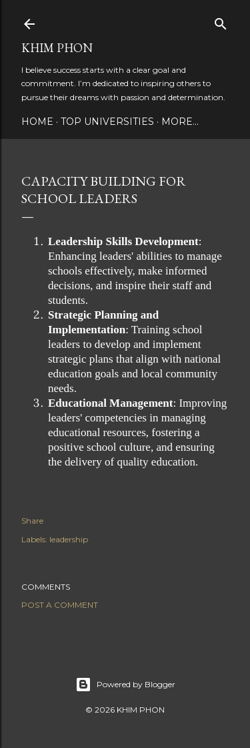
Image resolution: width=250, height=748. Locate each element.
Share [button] (32, 521)
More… (180, 122)
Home (37, 122)
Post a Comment (59, 605)
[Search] (221, 21)
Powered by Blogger (125, 685)
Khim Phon (57, 47)
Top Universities (107, 122)
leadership (68, 539)
